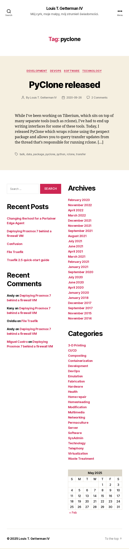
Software (72, 71)
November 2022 (80, 205)
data (29, 155)
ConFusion (14, 244)
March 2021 (76, 257)
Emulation (75, 377)
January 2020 (78, 293)
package (38, 155)
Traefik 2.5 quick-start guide (28, 260)
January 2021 (78, 267)
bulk (22, 155)
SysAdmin (75, 438)
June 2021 (75, 247)
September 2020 (80, 272)
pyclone (51, 155)
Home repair (77, 397)
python (61, 155)
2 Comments (100, 98)
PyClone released (64, 84)
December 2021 (80, 221)
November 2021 (80, 226)
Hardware (75, 387)
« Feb (73, 513)
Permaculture (78, 423)
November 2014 (80, 319)
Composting (77, 356)
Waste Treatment (81, 459)
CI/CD (72, 351)
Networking (76, 418)
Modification (77, 407)
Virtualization (78, 454)
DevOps (55, 71)
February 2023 (79, 200)
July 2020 (75, 277)
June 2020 (76, 283)
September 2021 (80, 231)
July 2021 (75, 241)
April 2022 (75, 211)
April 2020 (76, 288)
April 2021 (75, 252)
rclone (72, 155)
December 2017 (80, 303)
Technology (94, 71)
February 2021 (78, 262)
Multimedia (76, 413)
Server (73, 428)
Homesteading (79, 402)
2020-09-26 (74, 98)
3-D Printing (77, 346)
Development (35, 71)
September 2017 (80, 308)
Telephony (76, 449)
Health (73, 392)
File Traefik (15, 252)
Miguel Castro (17, 342)
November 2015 (80, 314)
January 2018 (78, 298)
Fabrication (76, 382)
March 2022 (77, 216)
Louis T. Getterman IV (64, 9)
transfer (82, 155)
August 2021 (77, 236)
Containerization (80, 361)
